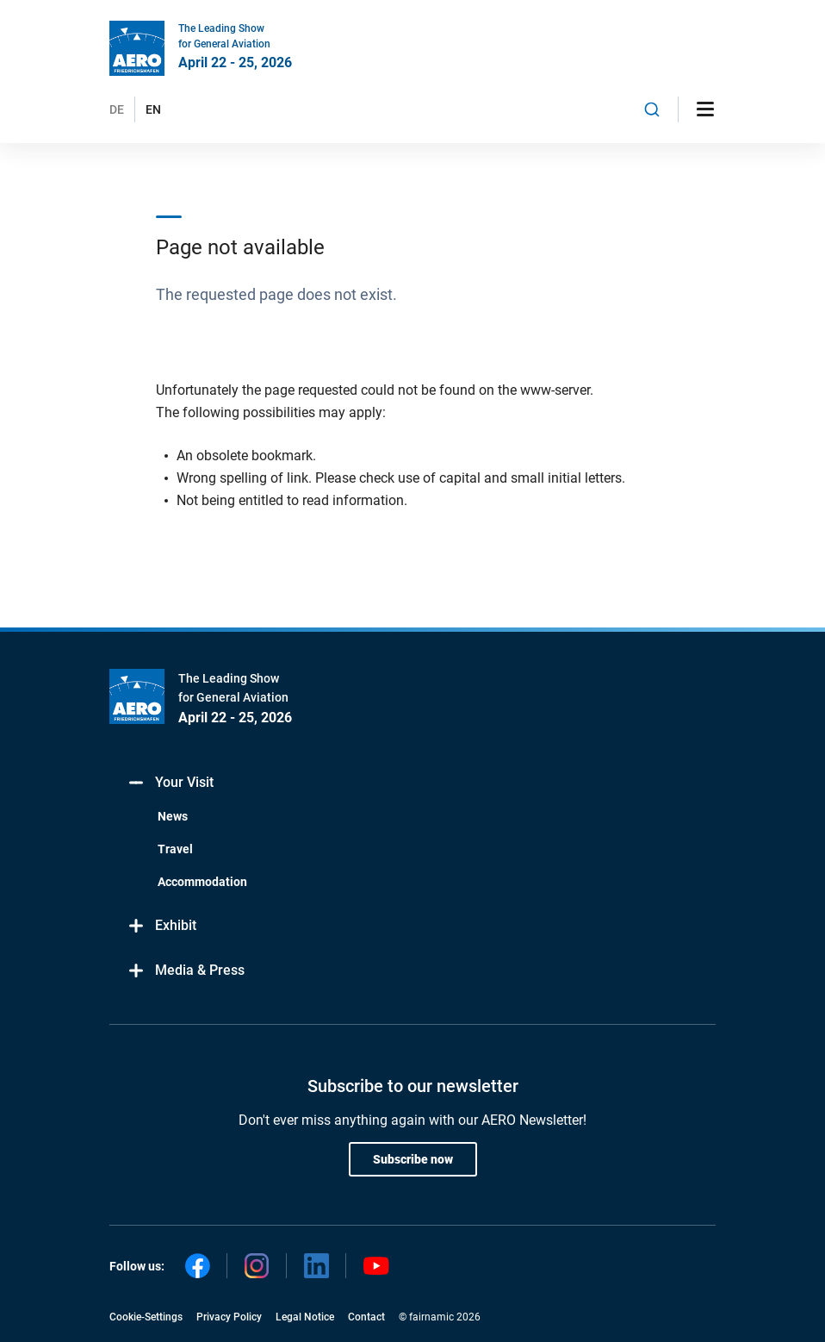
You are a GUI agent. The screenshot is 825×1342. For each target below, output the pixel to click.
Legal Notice (305, 1317)
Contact (366, 1317)
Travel (175, 849)
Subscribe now (413, 1159)
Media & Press (186, 971)
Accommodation (202, 882)
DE (116, 109)
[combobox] (651, 109)
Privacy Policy (229, 1317)
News (173, 816)
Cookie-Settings (146, 1317)
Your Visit (170, 783)
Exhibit (161, 926)
